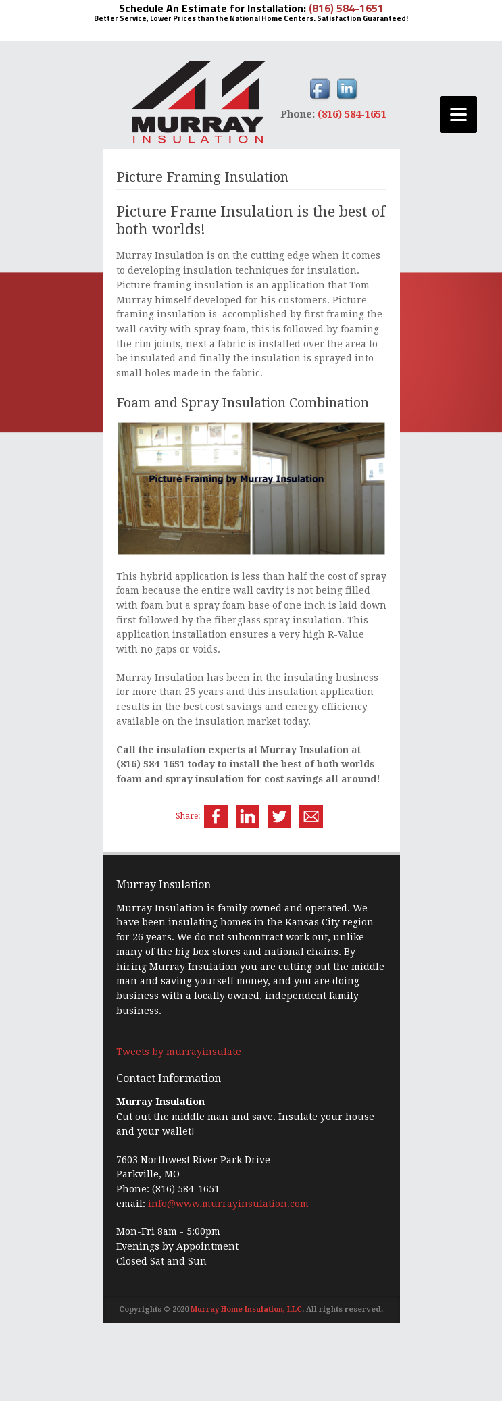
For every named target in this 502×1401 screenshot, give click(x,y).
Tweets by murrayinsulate (178, 1051)
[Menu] (458, 114)
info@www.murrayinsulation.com (228, 1203)
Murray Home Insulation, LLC (246, 1309)
